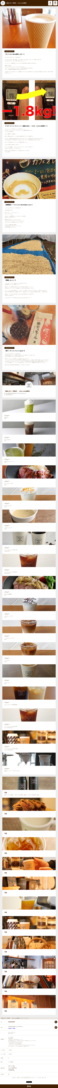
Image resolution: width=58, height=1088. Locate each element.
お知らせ (32, 1077)
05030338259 (11, 1021)
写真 (5, 792)
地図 (50, 4)
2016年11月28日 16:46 (9, 51)
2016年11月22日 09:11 (9, 277)
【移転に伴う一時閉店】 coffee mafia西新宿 (16, 3)
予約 (55, 4)
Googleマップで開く (11, 1028)
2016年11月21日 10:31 (9, 347)
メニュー (6, 415)
